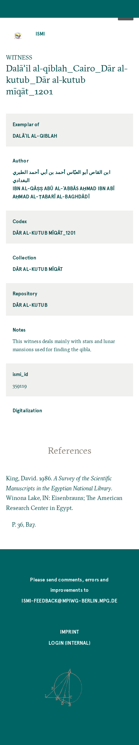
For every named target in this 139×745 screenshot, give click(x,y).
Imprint (69, 631)
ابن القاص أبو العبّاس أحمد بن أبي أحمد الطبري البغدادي (61, 176)
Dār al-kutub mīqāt (38, 268)
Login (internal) (69, 642)
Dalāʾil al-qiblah (35, 135)
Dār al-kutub (30, 304)
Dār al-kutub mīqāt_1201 (44, 232)
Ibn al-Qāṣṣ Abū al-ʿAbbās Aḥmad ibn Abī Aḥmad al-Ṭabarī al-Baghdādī (64, 192)
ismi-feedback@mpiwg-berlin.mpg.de (69, 600)
